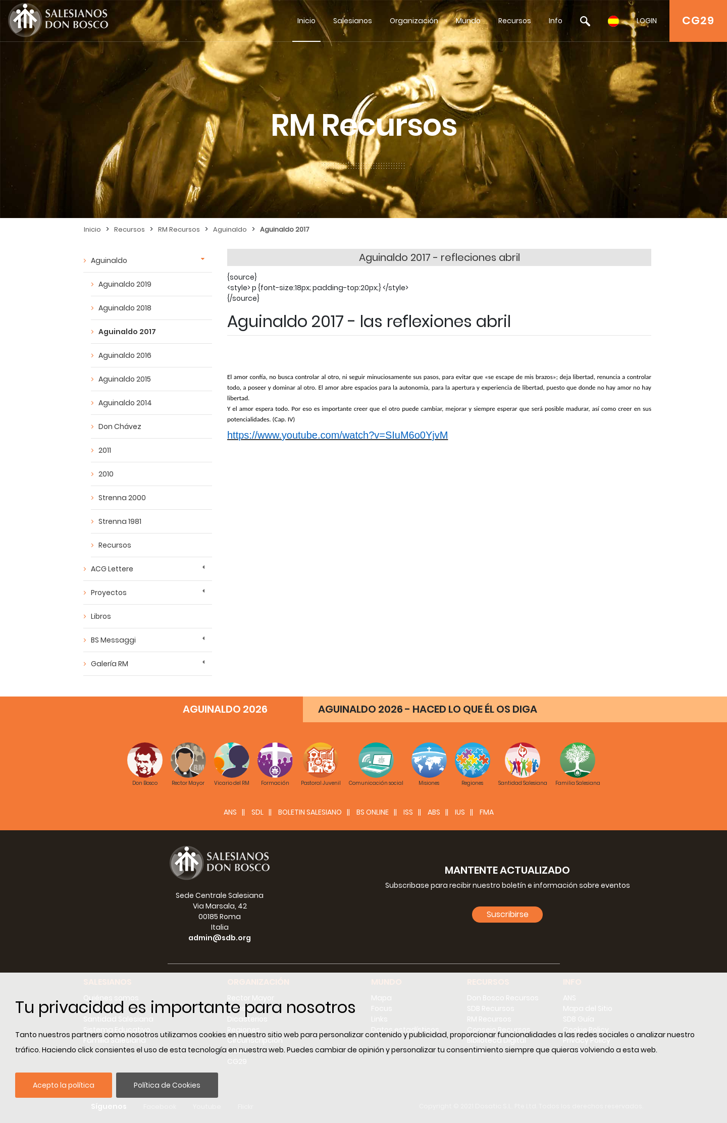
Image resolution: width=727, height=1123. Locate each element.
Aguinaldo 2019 (124, 284)
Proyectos (109, 592)
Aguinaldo (230, 229)
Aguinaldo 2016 (124, 355)
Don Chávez (119, 426)
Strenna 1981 (119, 521)
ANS (230, 812)
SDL (257, 812)
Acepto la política (63, 1085)
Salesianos (352, 21)
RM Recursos (179, 229)
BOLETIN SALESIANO (310, 812)
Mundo (468, 21)
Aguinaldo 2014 (125, 403)
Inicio (306, 21)
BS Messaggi (113, 640)
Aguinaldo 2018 (124, 308)
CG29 (698, 20)
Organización (414, 21)
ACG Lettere (112, 569)
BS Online (372, 812)
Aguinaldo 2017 (284, 229)
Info (555, 21)
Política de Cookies (167, 1085)
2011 (104, 450)
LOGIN (647, 21)
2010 (106, 474)
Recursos (514, 21)
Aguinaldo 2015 (124, 379)
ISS (408, 812)
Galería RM (109, 664)
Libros (101, 616)
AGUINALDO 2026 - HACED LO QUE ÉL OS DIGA (427, 709)
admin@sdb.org (219, 938)
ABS (434, 812)
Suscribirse (508, 914)
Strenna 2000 (122, 498)
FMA (487, 812)
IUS (460, 812)
